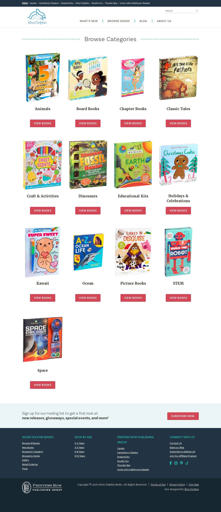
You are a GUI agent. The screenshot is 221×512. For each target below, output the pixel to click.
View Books (42, 124)
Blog (143, 21)
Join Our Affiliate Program (183, 456)
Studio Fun (97, 3)
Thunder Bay (111, 3)
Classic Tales (178, 109)
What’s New (89, 21)
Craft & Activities (43, 196)
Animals (42, 109)
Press (25, 469)
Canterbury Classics (49, 3)
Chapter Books (133, 109)
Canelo (33, 3)
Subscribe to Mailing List (183, 452)
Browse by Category (33, 452)
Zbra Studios (191, 490)
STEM (178, 284)
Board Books (87, 109)
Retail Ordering (30, 465)
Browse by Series (31, 456)
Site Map (194, 485)
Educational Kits (133, 196)
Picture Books (133, 284)
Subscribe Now (183, 416)
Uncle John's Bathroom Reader (135, 3)
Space (42, 371)
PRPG (25, 3)
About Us (164, 21)
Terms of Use (158, 485)
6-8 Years (79, 452)
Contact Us (176, 444)
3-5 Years (79, 448)
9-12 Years (80, 456)
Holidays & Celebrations (178, 199)
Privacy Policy (177, 485)
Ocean (88, 284)
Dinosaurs (88, 196)
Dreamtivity (67, 3)
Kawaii (43, 284)
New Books (28, 448)
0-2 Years (80, 444)
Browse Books (119, 21)
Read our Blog (177, 448)
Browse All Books (31, 444)
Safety (25, 461)
